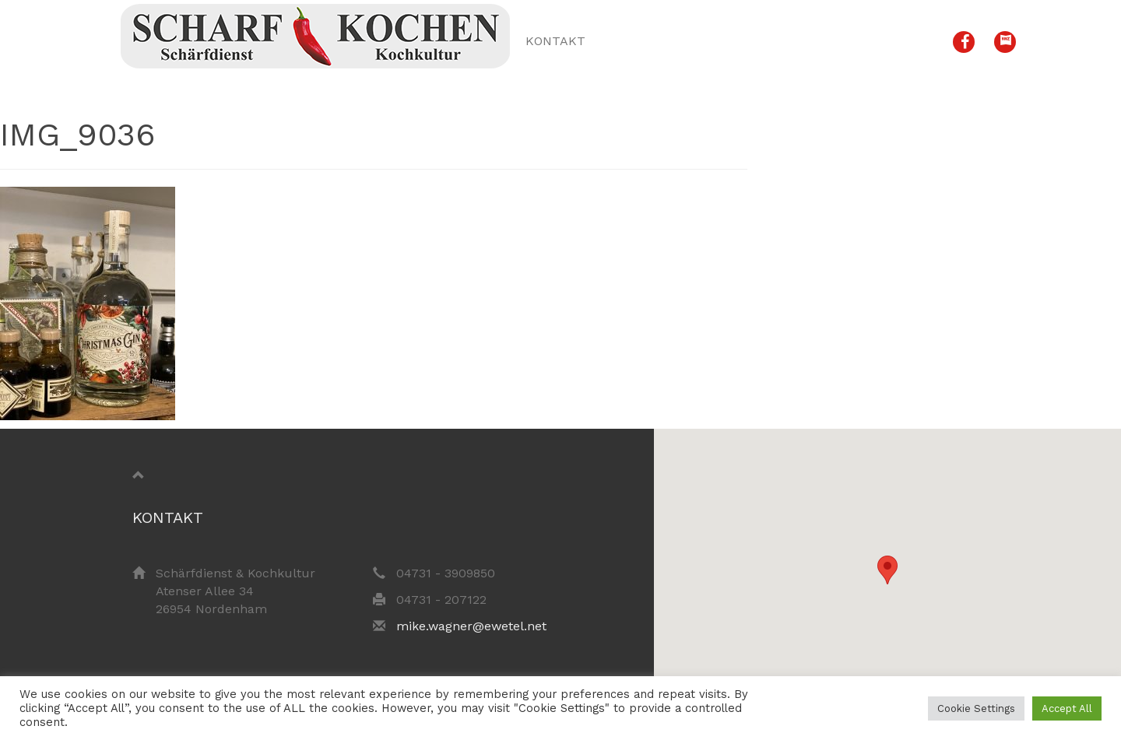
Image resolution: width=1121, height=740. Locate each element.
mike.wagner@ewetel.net (471, 626)
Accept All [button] (1067, 708)
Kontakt (555, 40)
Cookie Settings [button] (976, 708)
